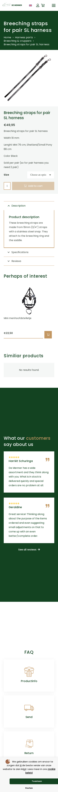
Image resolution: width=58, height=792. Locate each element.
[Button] (38, 5)
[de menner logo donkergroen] (12, 5)
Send (29, 717)
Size (6, 175)
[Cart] (43, 5)
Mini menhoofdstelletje (17, 318)
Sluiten (29, 788)
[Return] (29, 744)
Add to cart (35, 186)
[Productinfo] (29, 672)
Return (29, 753)
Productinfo (29, 681)
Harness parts (24, 37)
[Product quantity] (7, 185)
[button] (54, 5)
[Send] (29, 708)
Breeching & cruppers (17, 41)
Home (7, 37)
